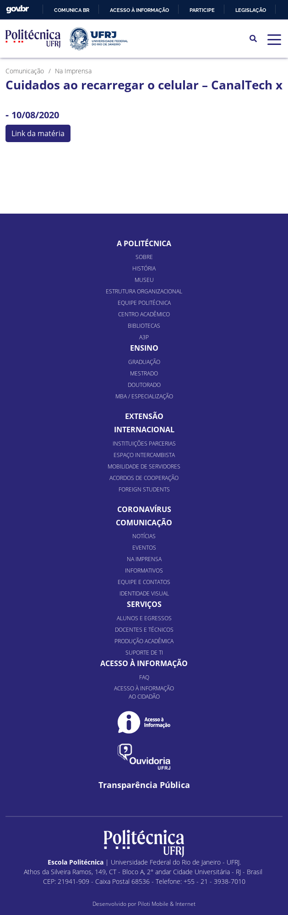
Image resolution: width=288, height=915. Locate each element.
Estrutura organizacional (144, 291)
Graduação (144, 362)
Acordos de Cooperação (144, 478)
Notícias (144, 536)
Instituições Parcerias (144, 443)
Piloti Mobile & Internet (167, 904)
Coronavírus (144, 509)
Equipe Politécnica (144, 303)
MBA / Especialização (144, 396)
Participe (202, 10)
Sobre (144, 257)
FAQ (144, 677)
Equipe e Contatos (144, 582)
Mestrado (144, 373)
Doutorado (144, 385)
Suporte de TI (144, 652)
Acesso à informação (139, 10)
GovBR (17, 9)
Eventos (144, 547)
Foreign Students (144, 489)
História (144, 268)
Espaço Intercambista (144, 455)
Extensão (144, 416)
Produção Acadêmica (144, 641)
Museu (144, 280)
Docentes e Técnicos (144, 630)
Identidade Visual (144, 593)
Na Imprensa (144, 559)
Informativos (144, 570)
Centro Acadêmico (144, 314)
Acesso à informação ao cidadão (144, 692)
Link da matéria (38, 133)
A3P (144, 337)
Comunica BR (71, 10)
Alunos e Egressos (144, 618)
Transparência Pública (144, 785)
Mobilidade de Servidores (144, 466)
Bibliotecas (144, 326)
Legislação (250, 10)
